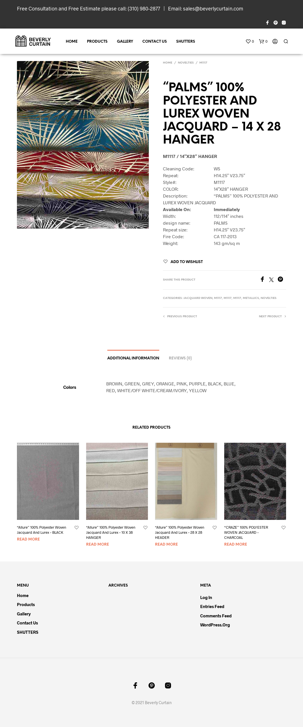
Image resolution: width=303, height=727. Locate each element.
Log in (206, 597)
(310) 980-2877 (144, 8)
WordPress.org (215, 624)
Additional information (133, 358)
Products (97, 42)
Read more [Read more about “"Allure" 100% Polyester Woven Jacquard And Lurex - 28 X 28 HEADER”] (166, 544)
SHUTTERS (185, 42)
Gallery (125, 42)
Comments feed (216, 615)
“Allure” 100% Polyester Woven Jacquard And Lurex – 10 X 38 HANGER (110, 532)
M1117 (203, 62)
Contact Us (154, 42)
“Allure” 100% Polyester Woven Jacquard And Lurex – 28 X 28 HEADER (179, 532)
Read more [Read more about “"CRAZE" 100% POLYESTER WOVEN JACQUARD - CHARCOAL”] (235, 544)
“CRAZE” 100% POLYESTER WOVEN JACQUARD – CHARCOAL (246, 532)
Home (72, 42)
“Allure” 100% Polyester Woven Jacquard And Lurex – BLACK (41, 530)
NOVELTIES (186, 62)
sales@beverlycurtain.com (213, 8)
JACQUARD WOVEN (198, 298)
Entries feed (212, 606)
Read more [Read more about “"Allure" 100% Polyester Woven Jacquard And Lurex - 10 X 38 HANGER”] (97, 544)
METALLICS (251, 298)
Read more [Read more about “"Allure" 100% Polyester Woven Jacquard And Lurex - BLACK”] (28, 539)
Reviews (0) (180, 358)
